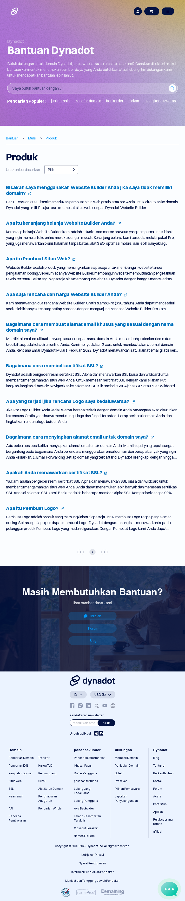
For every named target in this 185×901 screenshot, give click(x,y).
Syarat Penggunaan (92, 863)
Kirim (106, 722)
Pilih (61, 169)
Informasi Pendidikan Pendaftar (92, 872)
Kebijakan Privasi (92, 854)
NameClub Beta (84, 836)
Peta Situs (159, 804)
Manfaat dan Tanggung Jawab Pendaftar (92, 880)
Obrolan (92, 616)
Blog (93, 640)
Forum (93, 628)
